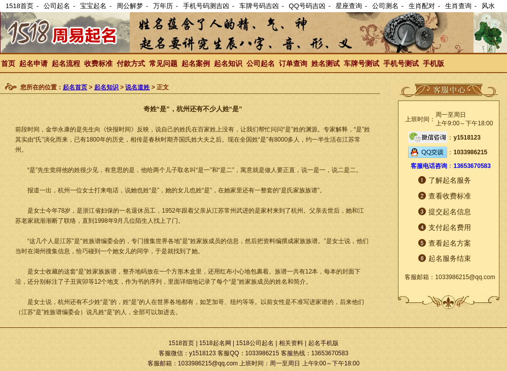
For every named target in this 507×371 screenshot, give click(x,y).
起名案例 (196, 63)
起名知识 (228, 63)
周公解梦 (130, 6)
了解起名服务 (449, 180)
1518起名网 (215, 343)
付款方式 (131, 63)
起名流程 (66, 63)
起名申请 (33, 63)
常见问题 (163, 63)
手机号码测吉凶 (206, 6)
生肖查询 (458, 6)
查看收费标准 (449, 196)
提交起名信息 (449, 212)
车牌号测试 (361, 63)
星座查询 (349, 6)
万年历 (163, 6)
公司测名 (385, 6)
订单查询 (293, 63)
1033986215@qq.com (465, 277)
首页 (8, 63)
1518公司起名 (255, 343)
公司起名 (57, 6)
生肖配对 (422, 6)
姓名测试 (325, 63)
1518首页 (19, 6)
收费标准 (98, 63)
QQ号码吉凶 (307, 6)
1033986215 (470, 152)
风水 (488, 6)
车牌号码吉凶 (259, 6)
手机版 (433, 63)
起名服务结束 (449, 258)
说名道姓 (137, 87)
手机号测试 (401, 63)
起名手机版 (323, 343)
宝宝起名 (93, 6)
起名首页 (75, 87)
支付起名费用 (449, 227)
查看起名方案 (449, 243)
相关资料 (291, 343)
